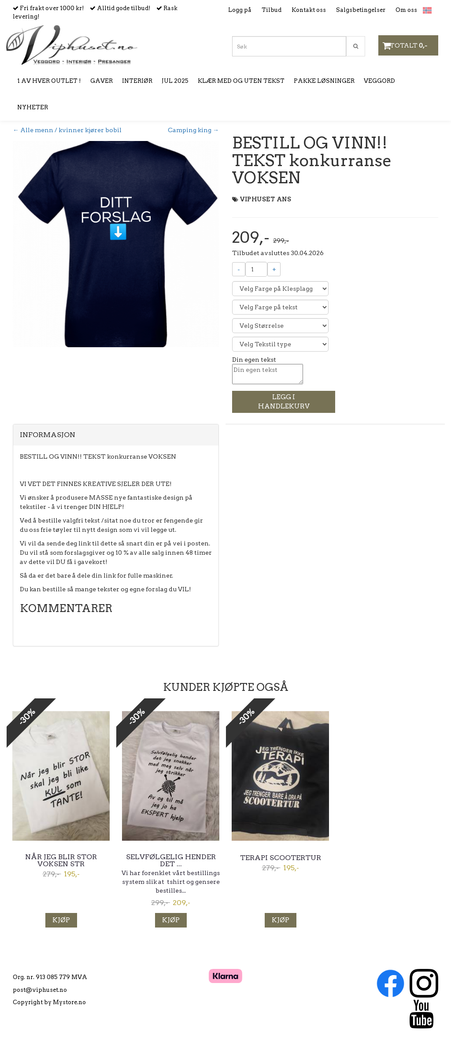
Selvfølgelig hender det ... (171, 860)
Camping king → (193, 130)
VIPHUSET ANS (265, 199)
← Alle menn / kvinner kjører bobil (67, 130)
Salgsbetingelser (360, 10)
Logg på (239, 10)
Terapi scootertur (280, 857)
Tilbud (271, 10)
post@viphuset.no (40, 990)
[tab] (115, 434)
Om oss (406, 10)
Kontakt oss (309, 10)
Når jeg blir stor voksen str (61, 860)
